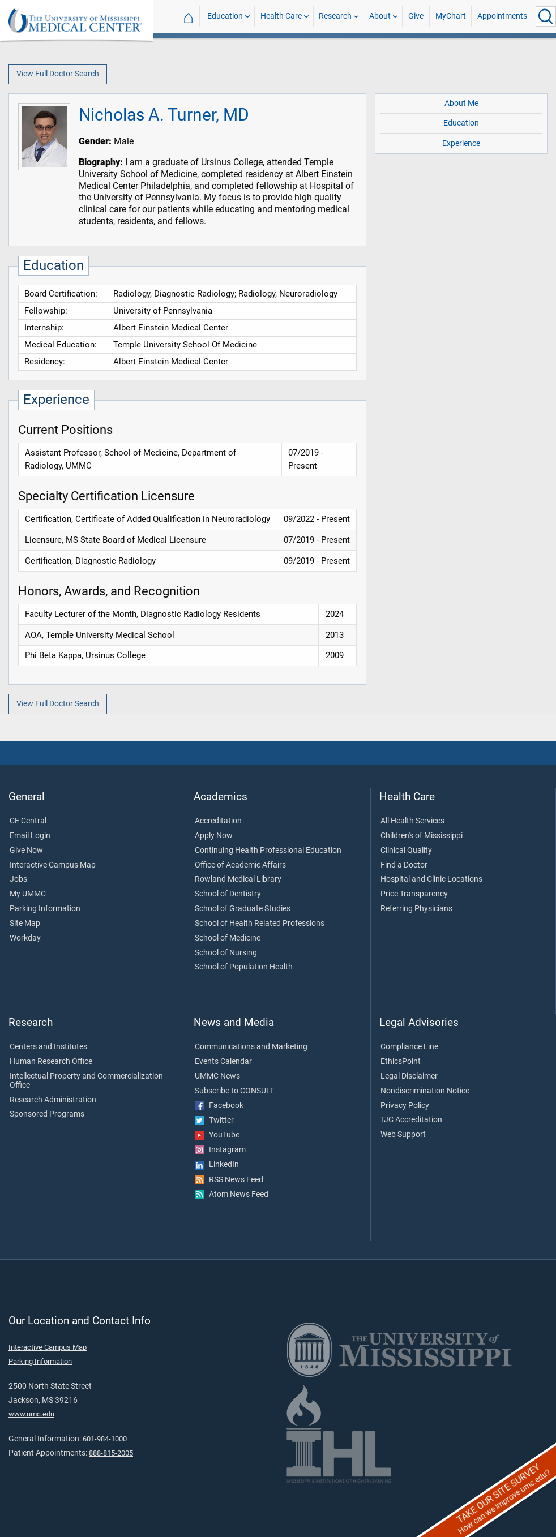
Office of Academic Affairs (240, 865)
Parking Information (45, 908)
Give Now (26, 850)
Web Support (403, 1134)
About (380, 16)
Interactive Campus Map (53, 865)
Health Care (281, 16)
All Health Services (412, 821)
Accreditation (218, 821)
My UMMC (28, 894)
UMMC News (217, 1076)
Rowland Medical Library (238, 879)
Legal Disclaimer (409, 1076)
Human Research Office (51, 1061)
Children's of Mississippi (421, 835)
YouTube (217, 1135)
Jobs (18, 879)
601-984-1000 (105, 1439)
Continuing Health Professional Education (268, 850)
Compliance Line (409, 1046)
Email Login (30, 835)
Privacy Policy (404, 1105)
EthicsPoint (400, 1061)
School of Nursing (226, 953)
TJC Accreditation (411, 1119)
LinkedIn (217, 1164)
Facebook (219, 1105)
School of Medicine (227, 938)
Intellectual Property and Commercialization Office (86, 1081)
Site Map (25, 923)
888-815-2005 (111, 1453)
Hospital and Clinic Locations (431, 879)
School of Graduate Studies (242, 908)
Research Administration (53, 1100)
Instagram (220, 1149)
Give (416, 16)
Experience (461, 143)
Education (225, 16)
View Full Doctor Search (57, 74)
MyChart (450, 16)
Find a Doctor (403, 865)
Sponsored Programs (47, 1114)
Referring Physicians (416, 908)
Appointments (502, 16)
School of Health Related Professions (259, 923)
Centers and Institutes (48, 1046)
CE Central (28, 821)
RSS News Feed (229, 1179)
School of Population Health (244, 967)
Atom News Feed (231, 1194)
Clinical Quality (406, 850)
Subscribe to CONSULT (234, 1091)
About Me (461, 103)
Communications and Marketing (251, 1046)
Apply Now (214, 835)
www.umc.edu (31, 1414)
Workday (25, 938)
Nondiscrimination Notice (424, 1091)
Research (335, 16)
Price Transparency (414, 894)
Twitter (214, 1120)
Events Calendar (223, 1061)
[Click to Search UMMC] (546, 16)
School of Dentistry (228, 894)
